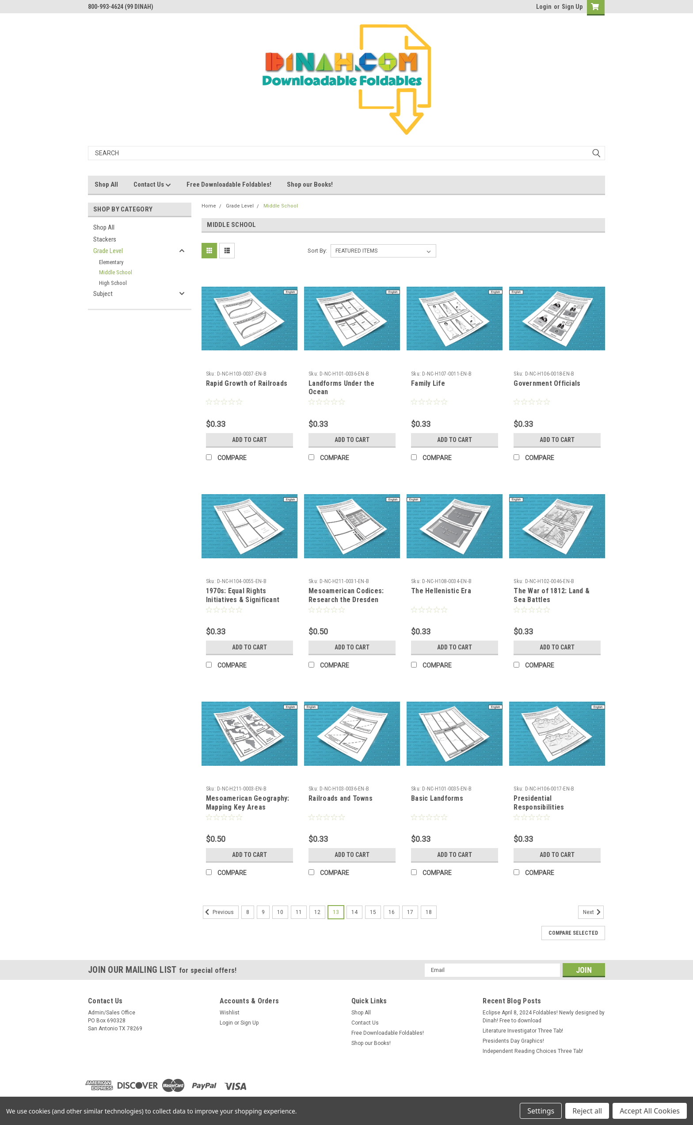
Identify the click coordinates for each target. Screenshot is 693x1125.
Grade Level (108, 251)
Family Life (428, 383)
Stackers (104, 239)
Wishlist (230, 1013)
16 (391, 912)
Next (593, 912)
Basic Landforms (437, 798)
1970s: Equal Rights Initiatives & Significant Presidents (242, 600)
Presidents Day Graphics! (513, 1041)
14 (354, 912)
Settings (540, 1111)
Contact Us (152, 184)
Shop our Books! (310, 184)
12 (317, 912)
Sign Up (572, 6)
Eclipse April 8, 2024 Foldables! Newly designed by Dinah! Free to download (544, 1017)
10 (280, 912)
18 (429, 912)
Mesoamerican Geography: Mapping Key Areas (247, 802)
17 (410, 912)
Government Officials (547, 383)
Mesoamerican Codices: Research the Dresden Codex (346, 600)
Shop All (106, 184)
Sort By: (317, 250)
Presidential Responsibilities (539, 802)
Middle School (115, 272)
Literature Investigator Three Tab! (523, 1031)
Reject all (587, 1111)
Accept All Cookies (650, 1111)
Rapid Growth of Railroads (246, 383)
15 (373, 912)
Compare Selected (573, 933)
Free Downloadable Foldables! (229, 184)
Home (209, 206)
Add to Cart (249, 439)
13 (336, 912)
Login (544, 6)
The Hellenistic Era (441, 591)
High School (113, 283)
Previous (218, 912)
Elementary (111, 262)
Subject (103, 294)
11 (299, 912)
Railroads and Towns (340, 798)
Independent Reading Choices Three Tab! (533, 1051)
